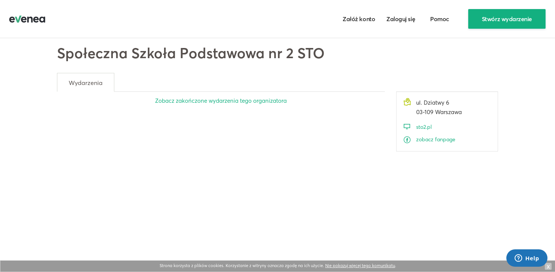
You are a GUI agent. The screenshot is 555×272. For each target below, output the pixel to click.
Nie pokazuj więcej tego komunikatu (360, 265)
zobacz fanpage (435, 139)
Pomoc (439, 19)
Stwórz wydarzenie (507, 19)
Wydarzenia (86, 83)
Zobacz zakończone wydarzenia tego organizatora (221, 100)
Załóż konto (359, 19)
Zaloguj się (400, 19)
